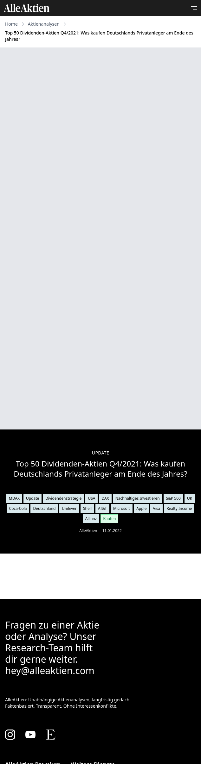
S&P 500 (173, 498)
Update (32, 498)
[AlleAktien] (26, 8)
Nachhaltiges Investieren (137, 498)
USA (91, 498)
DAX (105, 498)
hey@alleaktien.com (49, 670)
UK (189, 498)
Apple (141, 508)
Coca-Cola (18, 508)
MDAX (14, 498)
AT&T (102, 508)
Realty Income (179, 508)
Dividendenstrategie (63, 498)
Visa (156, 508)
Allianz (91, 518)
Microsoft (121, 508)
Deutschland (44, 508)
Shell (87, 508)
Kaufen (109, 518)
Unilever (69, 508)
